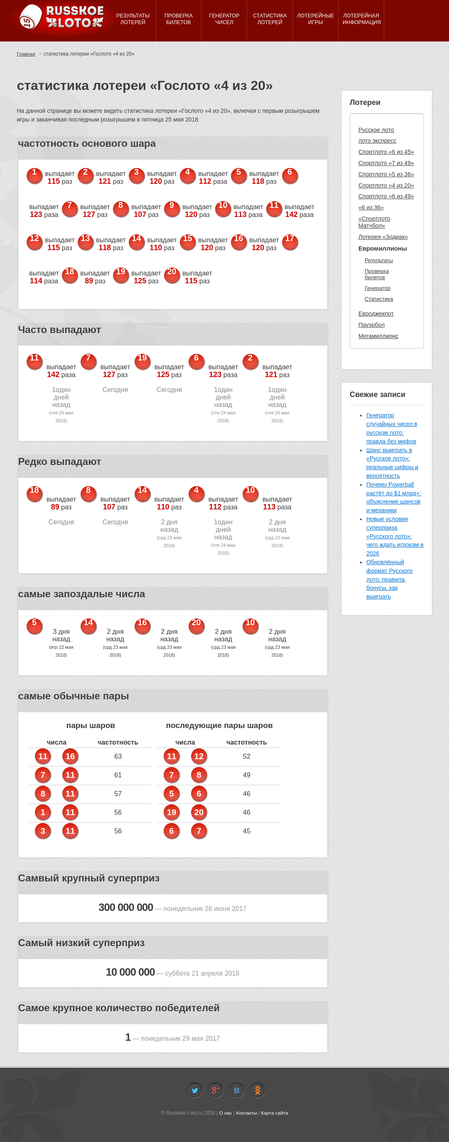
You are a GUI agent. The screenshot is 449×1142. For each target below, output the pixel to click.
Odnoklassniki (257, 1090)
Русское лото (376, 130)
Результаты (379, 260)
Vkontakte (236, 1090)
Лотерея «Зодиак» (383, 237)
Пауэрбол (371, 324)
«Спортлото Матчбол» (374, 222)
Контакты (246, 1113)
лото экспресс (377, 140)
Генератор (377, 288)
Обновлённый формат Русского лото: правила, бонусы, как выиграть (389, 579)
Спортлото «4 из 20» (386, 185)
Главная (26, 54)
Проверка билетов (377, 274)
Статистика (379, 299)
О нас (224, 1113)
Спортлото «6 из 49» (386, 196)
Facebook (215, 1090)
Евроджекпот (376, 313)
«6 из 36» (371, 207)
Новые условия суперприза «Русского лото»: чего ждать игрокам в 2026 (395, 536)
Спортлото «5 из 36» (386, 174)
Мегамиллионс (378, 336)
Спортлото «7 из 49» (386, 163)
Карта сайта (275, 1113)
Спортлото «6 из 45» (386, 152)
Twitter (194, 1090)
